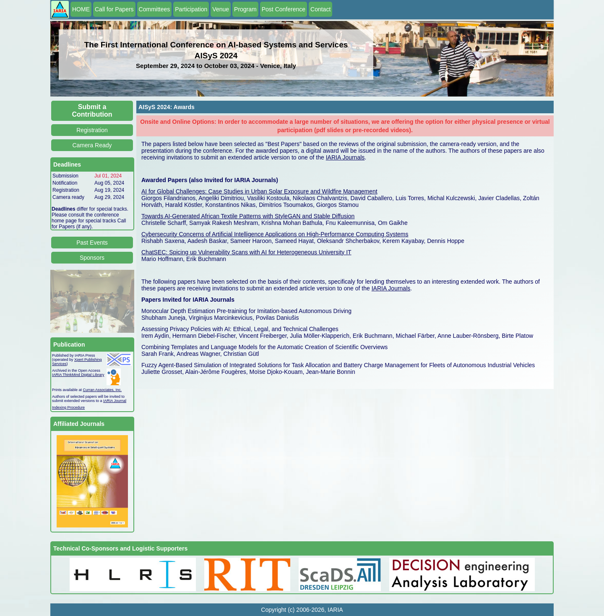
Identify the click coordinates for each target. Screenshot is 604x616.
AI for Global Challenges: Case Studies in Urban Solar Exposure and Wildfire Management (259, 191)
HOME (81, 9)
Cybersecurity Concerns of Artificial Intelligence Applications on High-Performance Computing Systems (275, 234)
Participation (191, 9)
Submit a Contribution (92, 110)
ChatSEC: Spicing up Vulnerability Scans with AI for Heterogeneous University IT (246, 252)
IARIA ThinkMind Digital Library (78, 375)
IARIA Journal (114, 401)
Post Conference (283, 9)
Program (245, 9)
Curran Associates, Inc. (102, 390)
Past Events (92, 242)
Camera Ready (92, 145)
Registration (92, 130)
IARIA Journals (345, 157)
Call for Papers (114, 9)
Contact (320, 9)
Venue (220, 9)
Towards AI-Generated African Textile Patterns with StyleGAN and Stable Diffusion (247, 216)
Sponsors (92, 257)
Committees (154, 9)
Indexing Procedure (68, 407)
